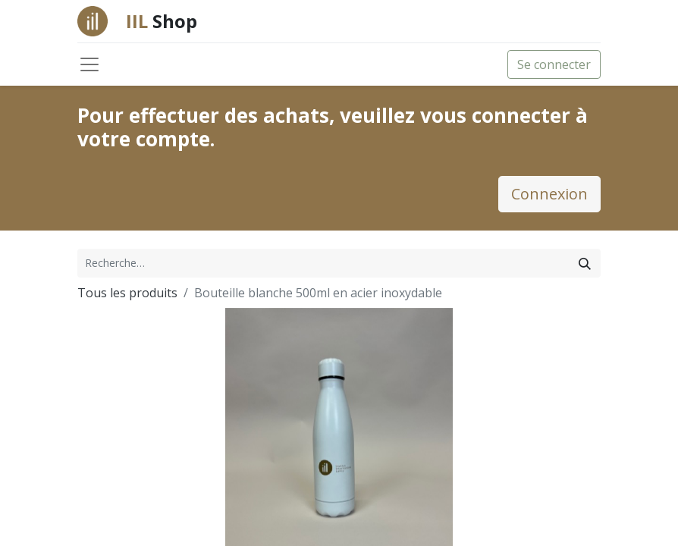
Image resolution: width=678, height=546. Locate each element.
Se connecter (554, 64)
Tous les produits (127, 292)
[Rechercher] (585, 263)
